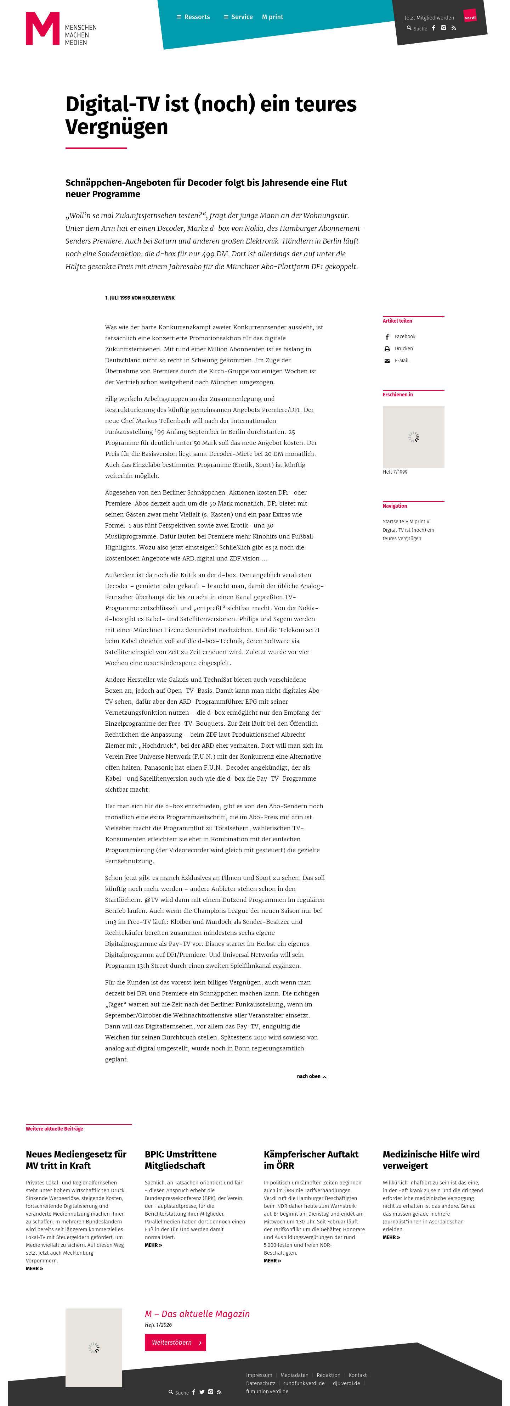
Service (242, 17)
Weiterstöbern (172, 1342)
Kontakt (358, 1375)
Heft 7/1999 (413, 440)
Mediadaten (294, 1375)
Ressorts (197, 17)
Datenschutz (260, 1383)
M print (272, 17)
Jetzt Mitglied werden (429, 18)
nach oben (309, 1076)
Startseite (393, 522)
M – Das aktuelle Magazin (197, 1314)
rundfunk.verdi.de (304, 1383)
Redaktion (328, 1375)
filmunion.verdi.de (267, 1391)
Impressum (259, 1375)
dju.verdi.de (346, 1383)
